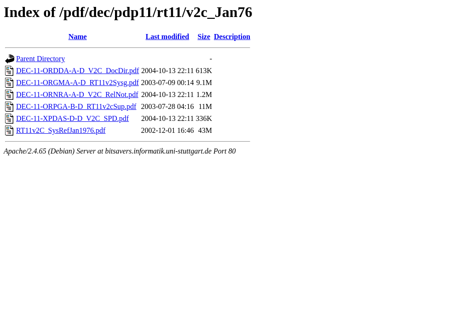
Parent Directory (40, 59)
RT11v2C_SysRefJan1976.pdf (60, 130)
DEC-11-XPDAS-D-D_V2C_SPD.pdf (72, 118)
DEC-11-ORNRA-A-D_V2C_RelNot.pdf (77, 94)
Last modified (168, 36)
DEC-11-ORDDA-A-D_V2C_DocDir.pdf (77, 70)
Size (203, 36)
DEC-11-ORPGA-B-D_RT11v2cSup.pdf (76, 106)
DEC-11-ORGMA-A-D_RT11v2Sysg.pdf (77, 82)
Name (78, 36)
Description (232, 36)
